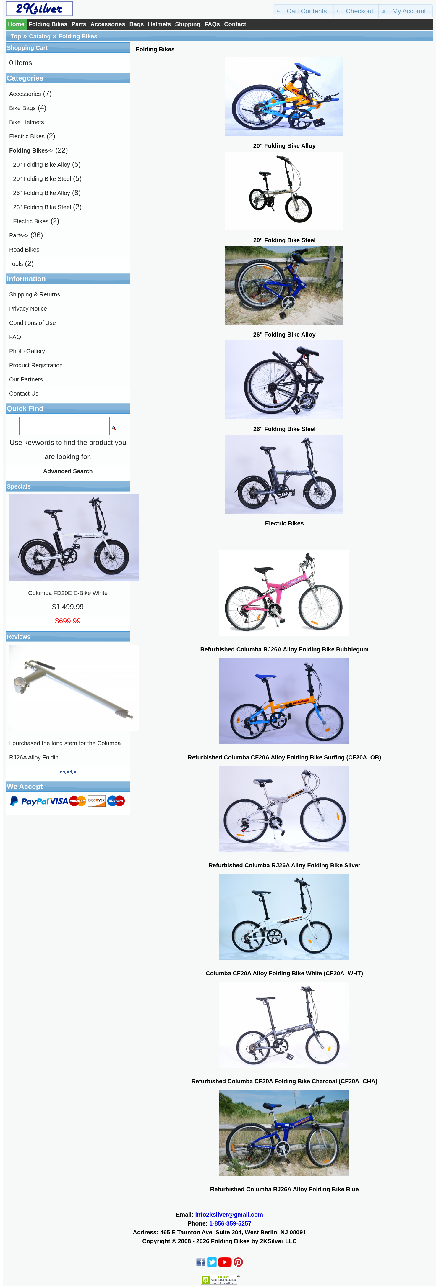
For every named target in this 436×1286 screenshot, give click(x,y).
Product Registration (36, 365)
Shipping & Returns (34, 294)
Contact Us (23, 393)
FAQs (212, 24)
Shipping (187, 24)
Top (16, 36)
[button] (303, 11)
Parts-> (18, 235)
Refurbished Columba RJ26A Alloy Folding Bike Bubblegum (284, 649)
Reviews (18, 636)
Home (16, 24)
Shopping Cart (27, 48)
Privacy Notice (28, 308)
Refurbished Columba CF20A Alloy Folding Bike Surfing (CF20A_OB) (284, 757)
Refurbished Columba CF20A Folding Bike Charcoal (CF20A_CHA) (284, 1081)
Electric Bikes (27, 136)
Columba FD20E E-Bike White (68, 593)
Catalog (40, 36)
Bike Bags (22, 108)
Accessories (107, 24)
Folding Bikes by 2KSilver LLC (254, 1241)
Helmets (159, 24)
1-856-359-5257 (230, 1223)
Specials (19, 486)
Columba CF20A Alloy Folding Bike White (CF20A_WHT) (284, 973)
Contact (235, 24)
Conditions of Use (32, 323)
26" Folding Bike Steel (42, 207)
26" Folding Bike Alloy (41, 193)
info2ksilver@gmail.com (229, 1214)
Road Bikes (24, 249)
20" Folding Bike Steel (42, 179)
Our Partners (26, 379)
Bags (136, 24)
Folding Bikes (48, 24)
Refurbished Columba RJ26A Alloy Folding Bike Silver (284, 865)
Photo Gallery (27, 351)
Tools (16, 264)
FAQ (15, 337)
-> (31, 150)
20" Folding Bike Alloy (41, 164)
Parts (79, 24)
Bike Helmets (26, 122)
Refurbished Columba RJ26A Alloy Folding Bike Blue (284, 1189)
